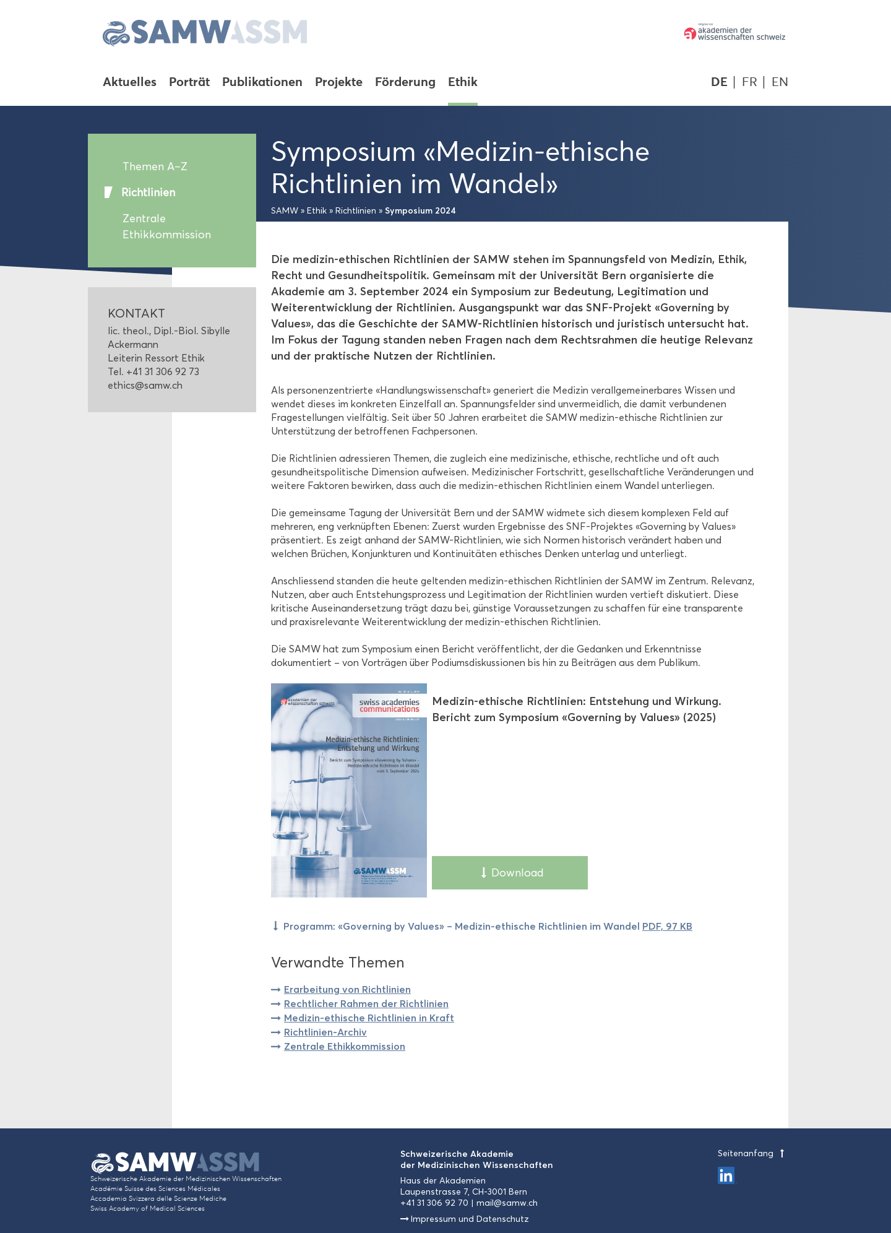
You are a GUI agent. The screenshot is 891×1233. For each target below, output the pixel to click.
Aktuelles (130, 83)
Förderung (405, 83)
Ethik (463, 83)
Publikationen (262, 83)
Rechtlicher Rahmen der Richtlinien (366, 1003)
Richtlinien (148, 192)
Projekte (339, 83)
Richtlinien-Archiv (325, 1032)
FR (749, 82)
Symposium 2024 (420, 210)
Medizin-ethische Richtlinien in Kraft (369, 1017)
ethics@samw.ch (145, 385)
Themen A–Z (155, 166)
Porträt (189, 83)
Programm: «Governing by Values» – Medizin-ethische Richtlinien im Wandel (487, 926)
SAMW (284, 211)
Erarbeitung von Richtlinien (347, 989)
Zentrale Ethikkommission (167, 226)
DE (719, 82)
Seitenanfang (753, 1153)
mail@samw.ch (507, 1203)
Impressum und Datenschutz (470, 1219)
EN (780, 82)
